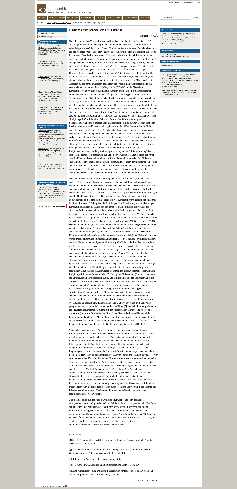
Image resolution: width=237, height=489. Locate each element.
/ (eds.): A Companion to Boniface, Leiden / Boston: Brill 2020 (51, 63)
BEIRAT (100, 17)
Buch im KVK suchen (170, 44)
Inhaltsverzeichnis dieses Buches (174, 42)
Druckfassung (45, 36)
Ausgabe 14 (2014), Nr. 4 (61, 22)
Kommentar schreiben (46, 33)
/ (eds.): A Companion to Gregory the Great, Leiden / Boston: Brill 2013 (50, 110)
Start (49, 22)
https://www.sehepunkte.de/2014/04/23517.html (172, 85)
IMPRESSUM (131, 17)
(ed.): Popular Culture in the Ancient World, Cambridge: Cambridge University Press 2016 (51, 166)
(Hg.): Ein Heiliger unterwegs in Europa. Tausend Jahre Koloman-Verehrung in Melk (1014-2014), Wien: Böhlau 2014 (51, 50)
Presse (170, 3)
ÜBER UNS (72, 17)
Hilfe (198, 3)
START (42, 17)
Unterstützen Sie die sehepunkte (52, 206)
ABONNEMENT (57, 17)
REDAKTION (87, 17)
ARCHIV (145, 17)
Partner (178, 3)
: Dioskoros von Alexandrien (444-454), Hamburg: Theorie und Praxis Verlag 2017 (51, 79)
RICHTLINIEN (115, 17)
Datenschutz (188, 3)
